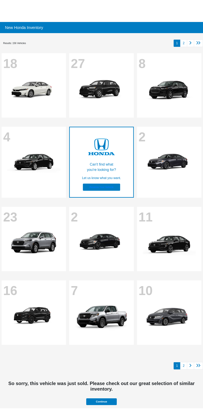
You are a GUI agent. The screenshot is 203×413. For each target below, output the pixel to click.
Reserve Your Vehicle (102, 187)
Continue (101, 401)
